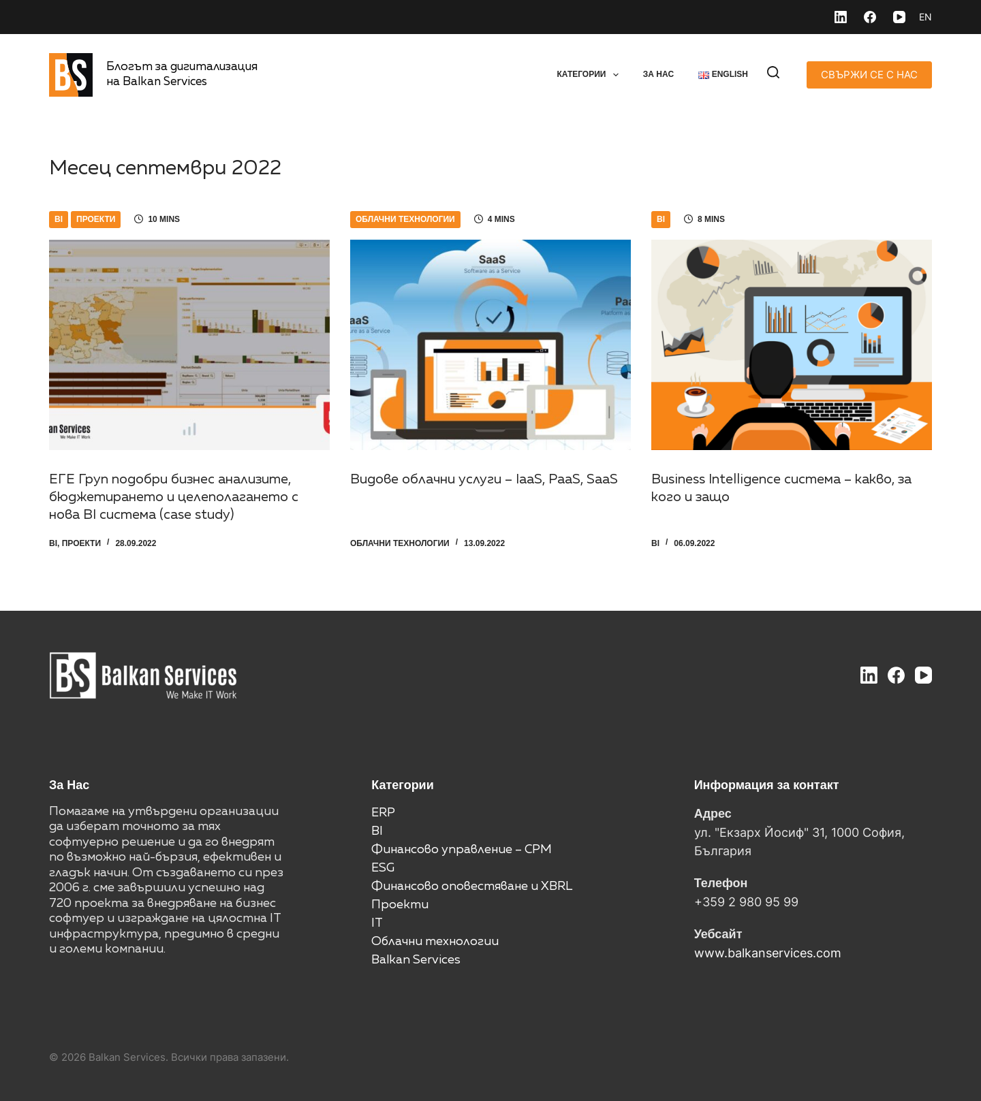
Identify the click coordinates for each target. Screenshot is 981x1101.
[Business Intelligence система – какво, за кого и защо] (791, 345)
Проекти (95, 219)
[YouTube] (899, 17)
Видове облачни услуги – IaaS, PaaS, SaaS (484, 479)
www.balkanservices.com (767, 953)
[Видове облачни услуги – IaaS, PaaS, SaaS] (490, 345)
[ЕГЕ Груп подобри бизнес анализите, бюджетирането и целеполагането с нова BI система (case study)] (189, 345)
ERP (383, 813)
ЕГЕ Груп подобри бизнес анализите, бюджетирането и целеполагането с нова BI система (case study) (173, 497)
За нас (658, 74)
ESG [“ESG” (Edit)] (382, 868)
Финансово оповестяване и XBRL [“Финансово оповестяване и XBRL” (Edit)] (471, 886)
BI (58, 219)
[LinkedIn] (841, 17)
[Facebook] (870, 17)
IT (377, 923)
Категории (590, 75)
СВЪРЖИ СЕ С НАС (869, 74)
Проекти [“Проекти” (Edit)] (400, 905)
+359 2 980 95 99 (746, 902)
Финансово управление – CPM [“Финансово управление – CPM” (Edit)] (461, 850)
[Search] (773, 72)
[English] (925, 17)
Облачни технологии (405, 219)
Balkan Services (416, 960)
